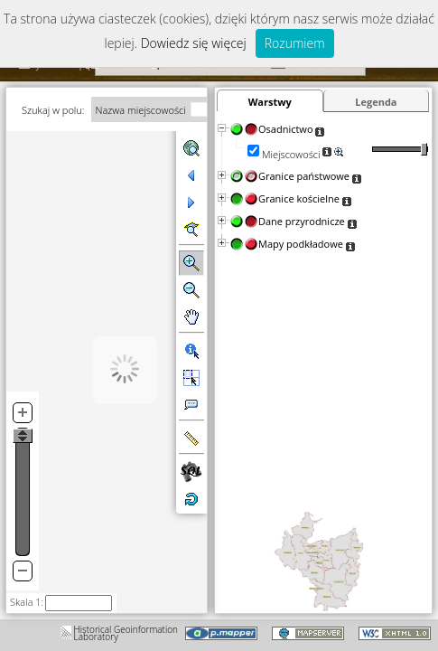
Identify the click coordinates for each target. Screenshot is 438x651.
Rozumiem (295, 43)
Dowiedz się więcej (194, 43)
